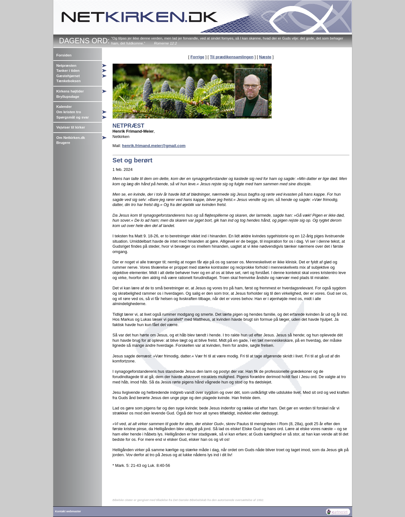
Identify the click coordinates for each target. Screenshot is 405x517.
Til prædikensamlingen (231, 57)
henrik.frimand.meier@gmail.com (153, 145)
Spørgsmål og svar (72, 117)
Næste (265, 57)
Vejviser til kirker (70, 127)
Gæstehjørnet (68, 76)
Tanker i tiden (68, 70)
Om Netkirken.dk (70, 138)
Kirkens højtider (70, 91)
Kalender (64, 106)
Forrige (197, 57)
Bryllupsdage (67, 96)
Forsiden (64, 55)
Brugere (63, 143)
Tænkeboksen (68, 81)
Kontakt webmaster (68, 511)
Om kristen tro (68, 112)
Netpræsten (66, 65)
